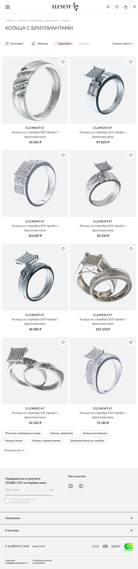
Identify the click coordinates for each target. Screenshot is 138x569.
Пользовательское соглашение (42, 561)
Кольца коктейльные (95, 433)
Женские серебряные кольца (23, 433)
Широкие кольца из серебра (87, 440)
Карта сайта (38, 546)
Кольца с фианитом (61, 433)
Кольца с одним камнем (46, 440)
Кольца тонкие (13, 440)
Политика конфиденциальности (16, 561)
